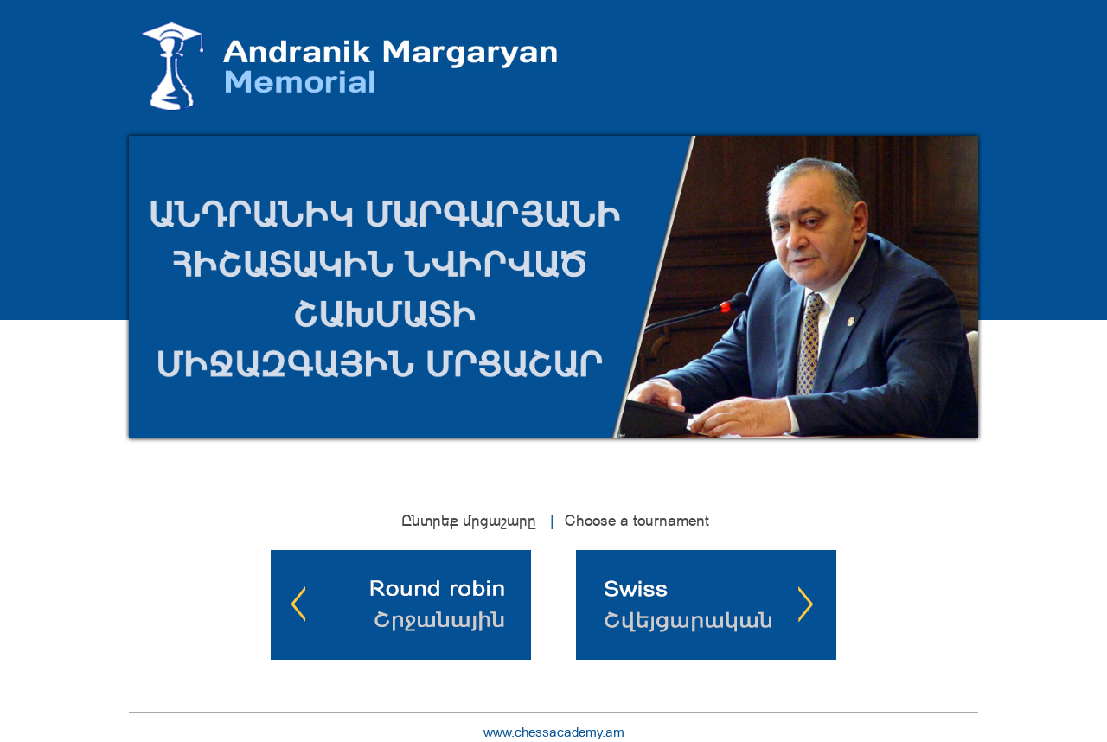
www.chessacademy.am (553, 731)
